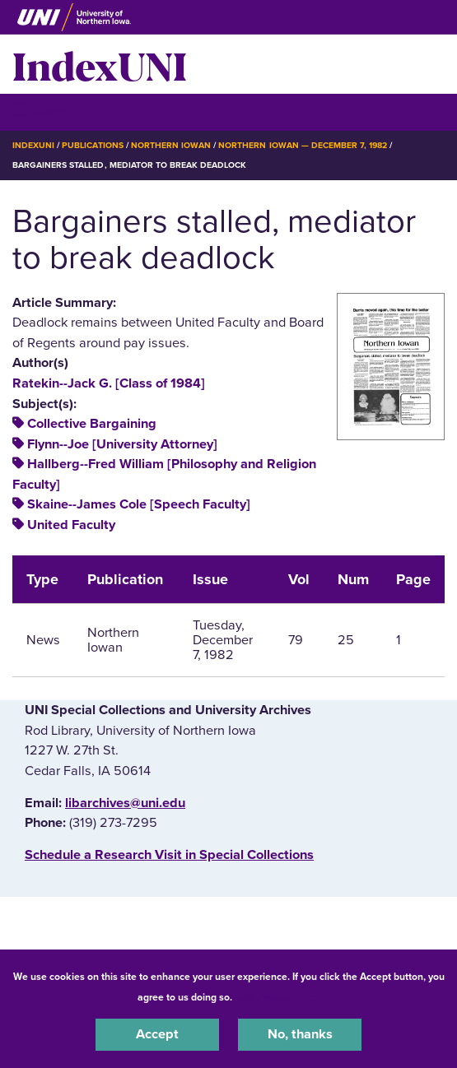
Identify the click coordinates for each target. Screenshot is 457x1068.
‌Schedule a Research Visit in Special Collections (169, 855)
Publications (92, 145)
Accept (157, 1034)
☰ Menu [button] (41, 111)
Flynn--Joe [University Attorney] (122, 444)
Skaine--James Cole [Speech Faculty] (138, 504)
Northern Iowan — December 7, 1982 (302, 145)
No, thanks (300, 1034)
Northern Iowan (171, 145)
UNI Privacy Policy (278, 997)
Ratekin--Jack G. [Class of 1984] (108, 383)
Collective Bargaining (91, 424)
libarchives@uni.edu (125, 803)
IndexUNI (99, 64)
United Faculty (71, 525)
